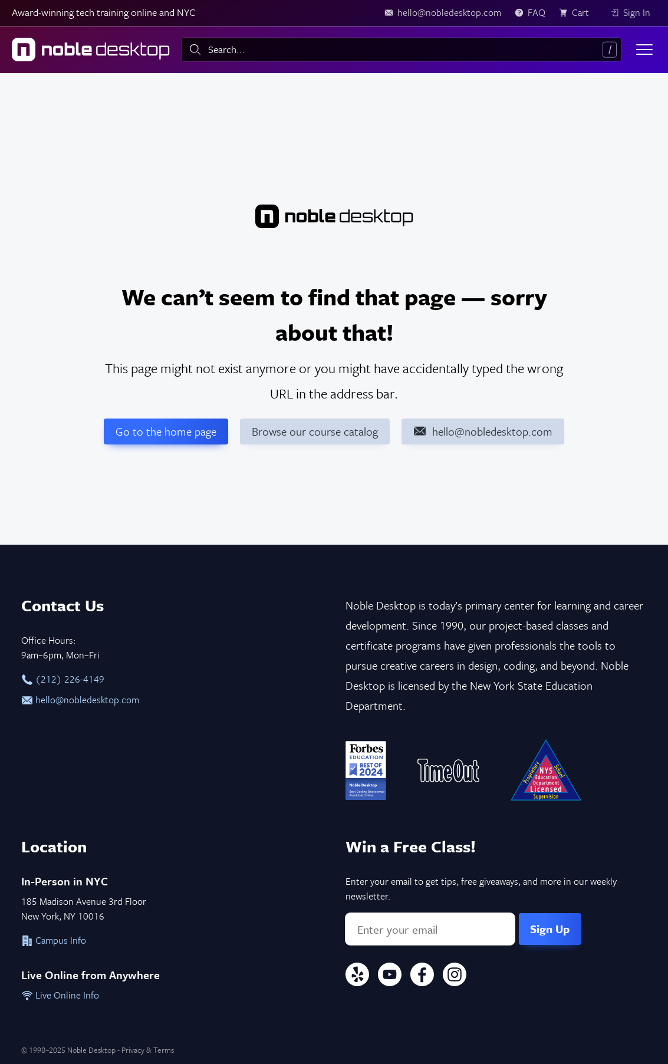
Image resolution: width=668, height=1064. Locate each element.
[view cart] (578, 13)
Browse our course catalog (315, 431)
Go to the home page (166, 431)
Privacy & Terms (147, 1050)
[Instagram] (454, 976)
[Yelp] (357, 976)
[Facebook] (422, 976)
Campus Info (53, 940)
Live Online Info (60, 995)
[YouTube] (390, 976)
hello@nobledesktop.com (80, 700)
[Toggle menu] (644, 49)
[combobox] (401, 49)
